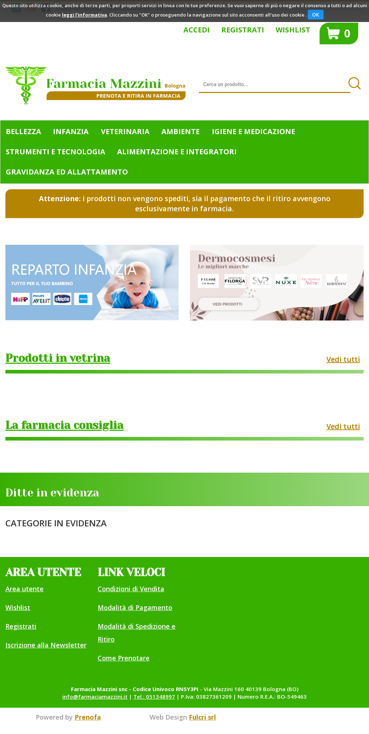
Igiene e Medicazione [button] (253, 131)
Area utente (24, 588)
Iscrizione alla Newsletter (45, 645)
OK (315, 14)
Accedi (196, 30)
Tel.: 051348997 (154, 696)
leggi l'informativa (84, 15)
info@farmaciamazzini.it (95, 696)
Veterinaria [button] (125, 131)
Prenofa (88, 717)
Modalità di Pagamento (135, 607)
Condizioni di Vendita (131, 588)
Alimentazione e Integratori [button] (177, 151)
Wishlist (293, 30)
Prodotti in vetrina (57, 358)
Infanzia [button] (71, 131)
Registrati (242, 30)
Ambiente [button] (180, 131)
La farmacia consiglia (64, 425)
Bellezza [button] (23, 131)
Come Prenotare (124, 658)
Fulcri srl (202, 717)
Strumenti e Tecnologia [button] (55, 151)
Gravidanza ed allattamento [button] (67, 172)
